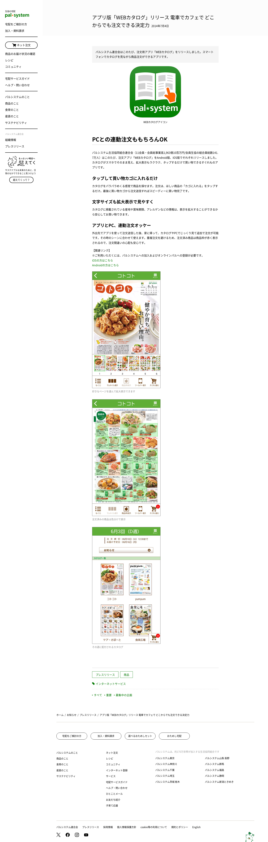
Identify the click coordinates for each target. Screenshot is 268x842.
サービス (111, 776)
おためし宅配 (174, 736)
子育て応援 (112, 805)
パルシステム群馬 (214, 764)
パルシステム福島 (214, 770)
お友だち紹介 (113, 800)
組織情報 (10, 140)
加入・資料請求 (14, 30)
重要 (108, 695)
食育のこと (12, 109)
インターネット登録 (117, 770)
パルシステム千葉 (165, 770)
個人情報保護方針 (126, 827)
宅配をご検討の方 (16, 24)
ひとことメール (114, 794)
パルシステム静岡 (214, 776)
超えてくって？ (21, 180)
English (196, 827)
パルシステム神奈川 (166, 764)
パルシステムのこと (17, 97)
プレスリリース (14, 146)
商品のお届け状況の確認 (20, 53)
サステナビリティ (16, 122)
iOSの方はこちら (102, 260)
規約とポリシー (179, 827)
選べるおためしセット (140, 736)
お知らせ (71, 715)
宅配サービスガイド (17, 78)
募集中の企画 (123, 695)
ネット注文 (21, 45)
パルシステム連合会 (67, 827)
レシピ (9, 60)
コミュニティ (13, 66)
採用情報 (108, 827)
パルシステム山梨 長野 (217, 758)
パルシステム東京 (165, 758)
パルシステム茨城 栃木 (167, 782)
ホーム (60, 715)
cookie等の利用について (153, 827)
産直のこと (12, 116)
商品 (126, 674)
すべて (97, 695)
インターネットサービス (111, 683)
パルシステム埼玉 (165, 776)
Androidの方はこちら (105, 265)
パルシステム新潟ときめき (219, 782)
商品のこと (12, 103)
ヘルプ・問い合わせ (17, 85)
